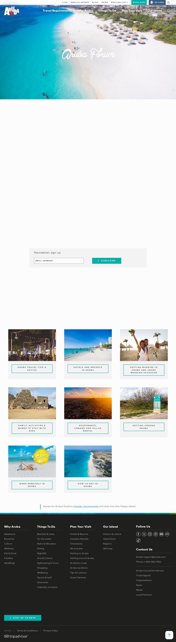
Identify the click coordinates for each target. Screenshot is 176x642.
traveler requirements (85, 506)
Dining (40, 548)
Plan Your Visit (132, 10)
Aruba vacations (79, 568)
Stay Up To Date (23, 618)
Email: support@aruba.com (151, 557)
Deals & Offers (80, 2)
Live (64, 2)
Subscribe (107, 260)
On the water (44, 539)
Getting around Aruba (82, 558)
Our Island (155, 10)
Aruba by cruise (78, 563)
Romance (9, 539)
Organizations (144, 580)
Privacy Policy (50, 630)
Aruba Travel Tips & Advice (32, 368)
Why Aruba (85, 10)
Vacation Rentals (79, 539)
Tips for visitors (78, 572)
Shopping (42, 568)
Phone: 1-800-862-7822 (148, 561)
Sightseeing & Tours (47, 563)
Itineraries (42, 582)
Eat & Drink (10, 553)
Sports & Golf (44, 577)
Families (8, 558)
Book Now (139, 2)
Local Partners (144, 594)
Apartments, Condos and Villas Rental (88, 428)
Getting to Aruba (79, 553)
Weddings (9, 563)
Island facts (109, 539)
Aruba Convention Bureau (150, 570)
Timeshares (76, 543)
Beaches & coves (46, 534)
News (105, 2)
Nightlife (41, 553)
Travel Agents (143, 575)
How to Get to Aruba (88, 485)
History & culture (112, 534)
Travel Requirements (57, 10)
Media (139, 590)
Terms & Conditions (27, 630)
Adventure (9, 534)
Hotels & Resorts (79, 534)
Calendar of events (47, 587)
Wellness (9, 548)
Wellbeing (42, 572)
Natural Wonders (46, 543)
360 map (107, 548)
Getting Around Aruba (144, 426)
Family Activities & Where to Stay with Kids (32, 428)
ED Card (157, 2)
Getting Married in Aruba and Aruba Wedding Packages (144, 370)
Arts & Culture (44, 558)
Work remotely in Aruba (32, 485)
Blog (95, 2)
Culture (8, 543)
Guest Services (78, 577)
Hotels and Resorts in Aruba (88, 368)
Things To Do (107, 10)
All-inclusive (76, 548)
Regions (107, 543)
